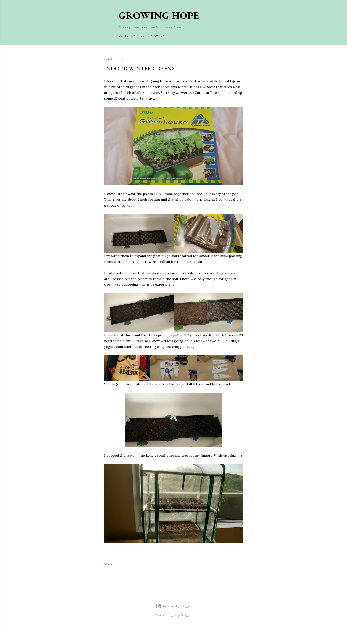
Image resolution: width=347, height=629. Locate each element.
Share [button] (108, 563)
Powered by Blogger (173, 606)
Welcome (128, 36)
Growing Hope (159, 15)
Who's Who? (153, 36)
